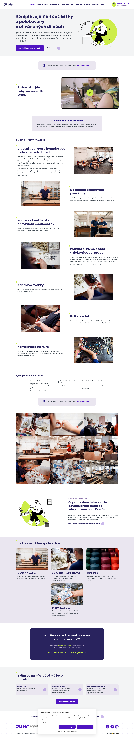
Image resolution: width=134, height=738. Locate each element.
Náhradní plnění (42, 4)
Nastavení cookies (49, 727)
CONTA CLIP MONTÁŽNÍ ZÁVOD (66, 573)
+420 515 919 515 (123, 3)
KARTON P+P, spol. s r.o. (27, 573)
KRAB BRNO (92, 573)
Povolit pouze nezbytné (67, 727)
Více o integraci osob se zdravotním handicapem (84, 523)
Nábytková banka (98, 4)
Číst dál (32, 689)
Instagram (112, 727)
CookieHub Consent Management (70, 731)
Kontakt (79, 4)
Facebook (107, 727)
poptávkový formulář (64, 645)
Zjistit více (43, 722)
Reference (65, 4)
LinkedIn (117, 727)
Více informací (51, 48)
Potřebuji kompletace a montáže (29, 48)
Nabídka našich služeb (67, 701)
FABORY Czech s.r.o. (61, 608)
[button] (33, 424)
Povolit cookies (85, 727)
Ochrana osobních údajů (32, 733)
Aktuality (87, 4)
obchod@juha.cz (77, 653)
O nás (72, 4)
